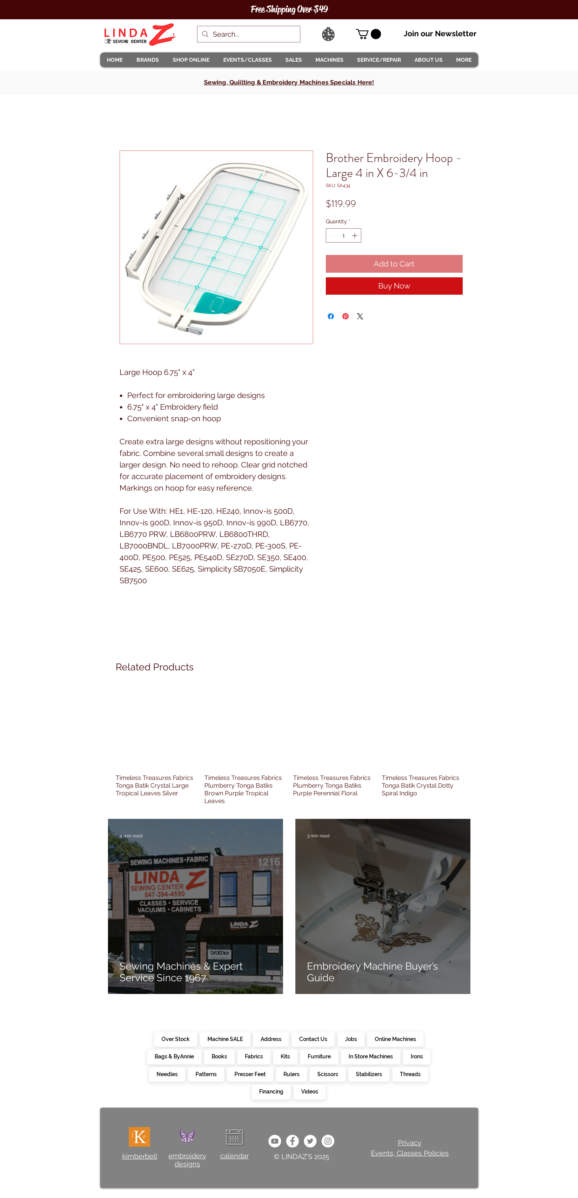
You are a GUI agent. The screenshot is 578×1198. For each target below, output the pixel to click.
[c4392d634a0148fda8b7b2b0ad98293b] (310, 1141)
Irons (416, 1056)
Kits (285, 1056)
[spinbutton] (344, 235)
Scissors (327, 1073)
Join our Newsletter (440, 33)
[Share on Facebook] (330, 316)
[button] (148, 59)
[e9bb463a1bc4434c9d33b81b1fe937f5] (274, 1141)
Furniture (319, 1056)
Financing (271, 1091)
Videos (309, 1091)
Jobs (351, 1038)
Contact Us (313, 1038)
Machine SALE (225, 1038)
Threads (410, 1073)
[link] (368, 34)
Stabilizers (369, 1073)
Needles (167, 1073)
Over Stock (175, 1038)
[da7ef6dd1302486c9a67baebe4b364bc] (328, 1141)
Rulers (291, 1073)
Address (270, 1038)
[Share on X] (360, 316)
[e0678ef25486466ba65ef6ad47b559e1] (292, 1141)
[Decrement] (332, 235)
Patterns (206, 1073)
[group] (289, 746)
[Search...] (248, 34)
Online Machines (395, 1038)
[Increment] (355, 235)
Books (219, 1056)
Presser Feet (250, 1073)
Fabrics (253, 1056)
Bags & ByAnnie (174, 1056)
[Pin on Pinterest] (345, 316)
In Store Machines (370, 1056)
